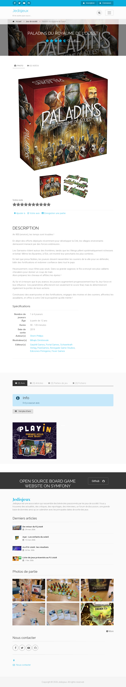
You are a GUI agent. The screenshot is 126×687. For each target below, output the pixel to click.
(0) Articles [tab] (36, 383)
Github (98, 481)
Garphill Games (37, 344)
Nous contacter (22, 665)
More (109, 631)
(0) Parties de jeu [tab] (58, 383)
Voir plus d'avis (23, 411)
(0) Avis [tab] (20, 383)
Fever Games (58, 351)
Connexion (105, 3)
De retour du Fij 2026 (33, 527)
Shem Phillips (36, 336)
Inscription (89, 3)
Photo (18, 66)
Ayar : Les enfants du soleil (36, 537)
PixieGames (43, 348)
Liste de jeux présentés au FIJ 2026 (40, 557)
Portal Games (52, 344)
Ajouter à (19, 213)
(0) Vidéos (33, 66)
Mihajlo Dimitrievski (39, 340)
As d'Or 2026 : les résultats (36, 547)
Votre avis (33, 213)
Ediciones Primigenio (40, 351)
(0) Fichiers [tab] (79, 383)
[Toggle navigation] (109, 13)
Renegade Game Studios (62, 348)
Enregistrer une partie (53, 213)
